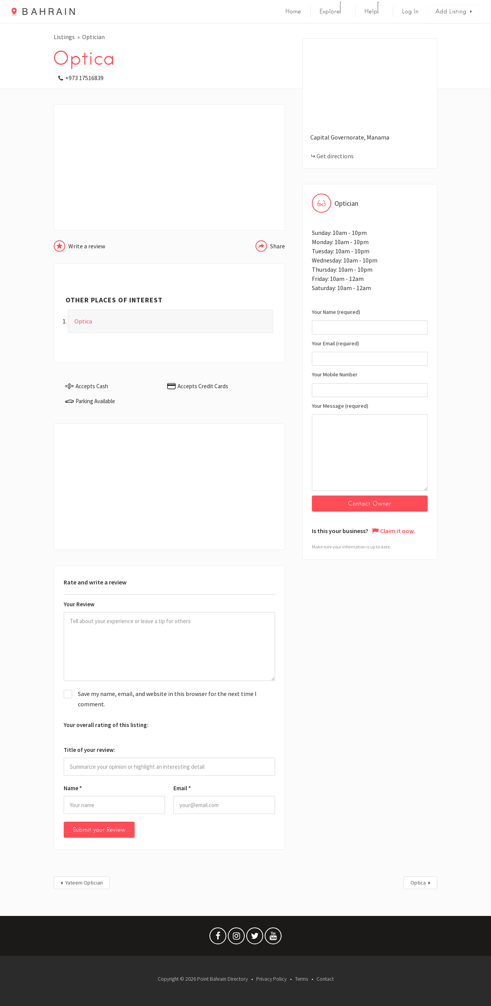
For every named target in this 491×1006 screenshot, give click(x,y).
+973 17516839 (84, 78)
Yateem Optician (84, 882)
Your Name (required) (370, 322)
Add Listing (450, 11)
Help (370, 11)
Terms (301, 978)
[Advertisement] (169, 167)
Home (293, 11)
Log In (410, 11)
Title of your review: (89, 749)
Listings (64, 37)
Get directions (335, 156)
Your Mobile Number (370, 384)
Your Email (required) (370, 353)
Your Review (79, 604)
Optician (93, 37)
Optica (418, 882)
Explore (330, 11)
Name (73, 788)
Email (182, 788)
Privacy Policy (271, 978)
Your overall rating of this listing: (106, 725)
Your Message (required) (370, 446)
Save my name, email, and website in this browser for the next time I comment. (167, 699)
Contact (325, 978)
